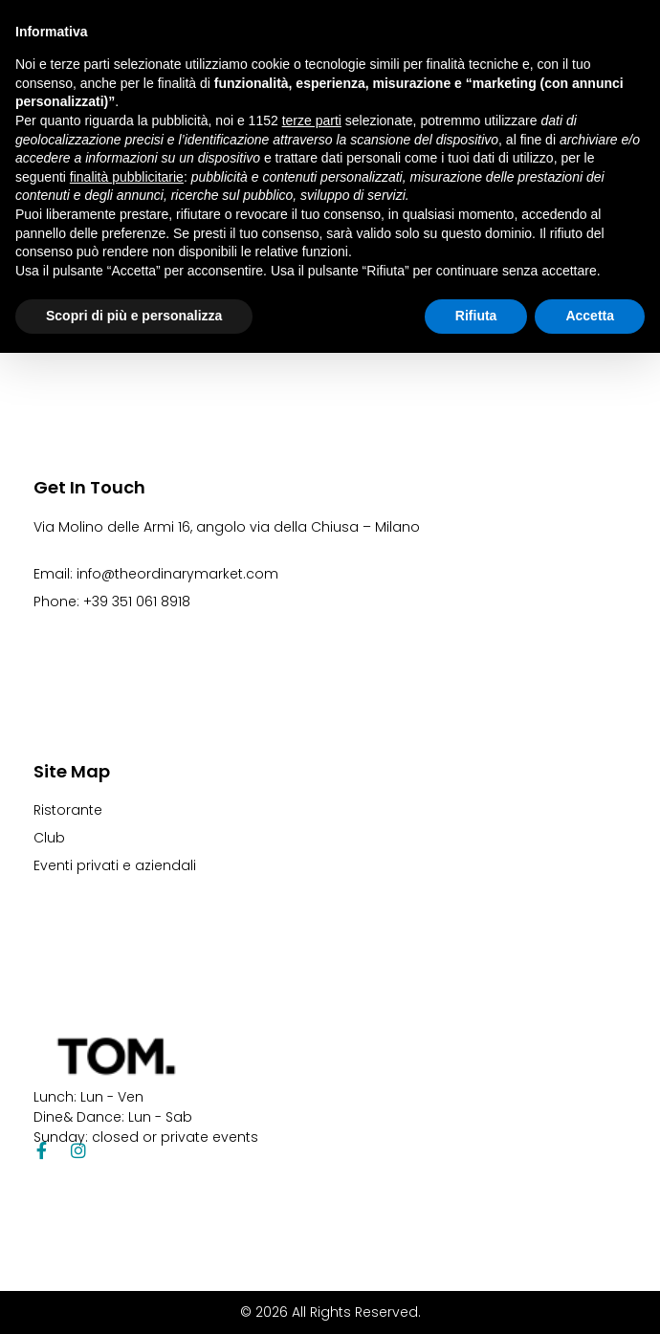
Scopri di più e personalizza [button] (134, 315)
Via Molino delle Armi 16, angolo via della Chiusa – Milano (226, 526)
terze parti (311, 120)
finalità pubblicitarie (127, 177)
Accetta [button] (589, 315)
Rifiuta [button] (476, 315)
